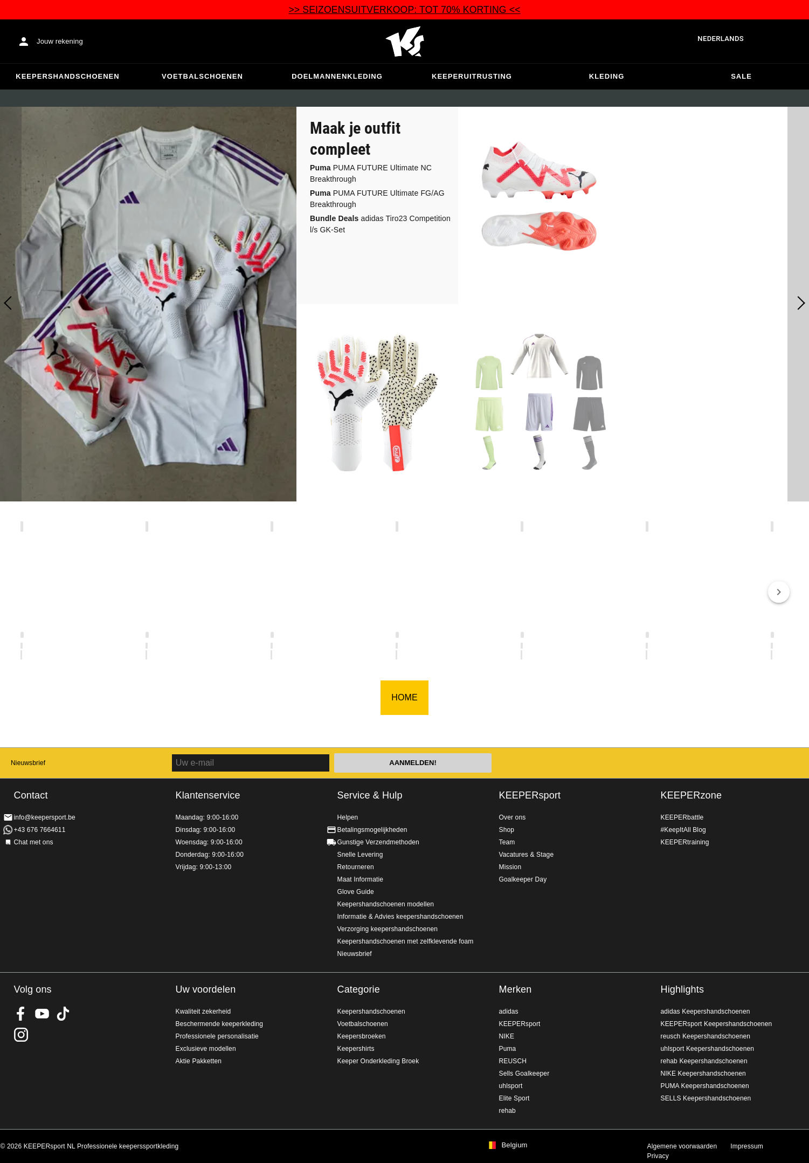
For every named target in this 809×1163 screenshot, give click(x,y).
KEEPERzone (691, 795)
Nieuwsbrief (28, 763)
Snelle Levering (360, 854)
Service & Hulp (370, 795)
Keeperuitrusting (472, 76)
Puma (507, 1048)
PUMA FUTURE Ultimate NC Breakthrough (371, 173)
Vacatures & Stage (526, 854)
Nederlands (720, 39)
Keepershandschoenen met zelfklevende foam (405, 941)
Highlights (682, 989)
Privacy (658, 1156)
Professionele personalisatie (217, 1036)
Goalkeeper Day (523, 879)
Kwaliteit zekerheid (203, 1011)
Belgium (515, 1145)
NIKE (507, 1036)
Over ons (512, 817)
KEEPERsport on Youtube (42, 1014)
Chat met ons (33, 842)
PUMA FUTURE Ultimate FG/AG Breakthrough (377, 199)
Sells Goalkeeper (524, 1073)
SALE (741, 76)
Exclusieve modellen (206, 1048)
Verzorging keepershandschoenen (387, 929)
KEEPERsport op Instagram (21, 1035)
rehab (507, 1110)
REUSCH (513, 1061)
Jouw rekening (60, 41)
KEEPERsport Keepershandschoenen (716, 1024)
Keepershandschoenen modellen (385, 904)
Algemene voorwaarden (682, 1146)
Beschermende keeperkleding (220, 1024)
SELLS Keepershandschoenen (706, 1098)
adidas (508, 1011)
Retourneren (355, 867)
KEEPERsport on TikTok (63, 1014)
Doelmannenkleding (337, 76)
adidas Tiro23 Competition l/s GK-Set (380, 224)
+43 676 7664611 (40, 830)
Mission (510, 867)
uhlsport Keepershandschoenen (708, 1048)
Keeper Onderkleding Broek (378, 1061)
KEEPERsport (530, 795)
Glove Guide (355, 892)
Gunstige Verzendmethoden (378, 842)
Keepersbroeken (361, 1036)
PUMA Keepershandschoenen (705, 1086)
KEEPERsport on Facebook (21, 1014)
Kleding (607, 76)
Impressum (746, 1146)
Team (507, 842)
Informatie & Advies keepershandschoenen (400, 916)
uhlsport (511, 1086)
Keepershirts (356, 1048)
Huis (405, 41)
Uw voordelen (206, 989)
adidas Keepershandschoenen (705, 1011)
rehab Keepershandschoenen (704, 1061)
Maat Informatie (360, 879)
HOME (404, 697)
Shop (507, 830)
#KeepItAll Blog (683, 830)
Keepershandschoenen (67, 76)
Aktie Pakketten (199, 1061)
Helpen (347, 817)
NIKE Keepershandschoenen (703, 1073)
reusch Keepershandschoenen (706, 1036)
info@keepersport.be (44, 817)
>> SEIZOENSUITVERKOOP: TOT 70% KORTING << (404, 9)
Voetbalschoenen (202, 76)
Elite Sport (514, 1098)
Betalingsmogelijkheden (372, 830)
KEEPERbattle (682, 817)
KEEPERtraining (685, 842)
